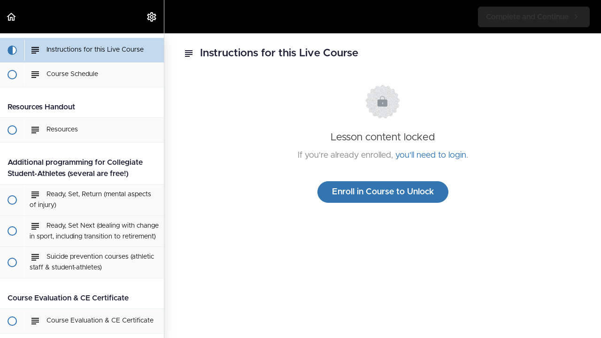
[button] (11, 16)
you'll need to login (430, 155)
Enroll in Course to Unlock (383, 192)
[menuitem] (152, 16)
